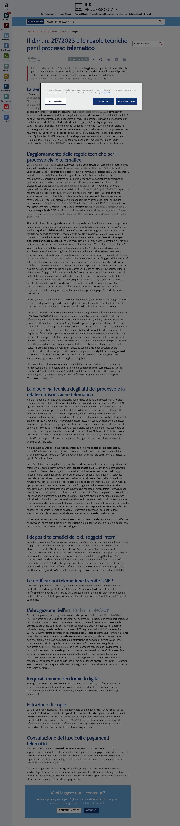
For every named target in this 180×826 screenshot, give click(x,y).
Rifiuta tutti (103, 101)
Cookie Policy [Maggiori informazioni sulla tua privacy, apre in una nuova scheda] (106, 93)
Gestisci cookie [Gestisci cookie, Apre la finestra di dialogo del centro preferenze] (55, 101)
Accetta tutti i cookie (126, 101)
